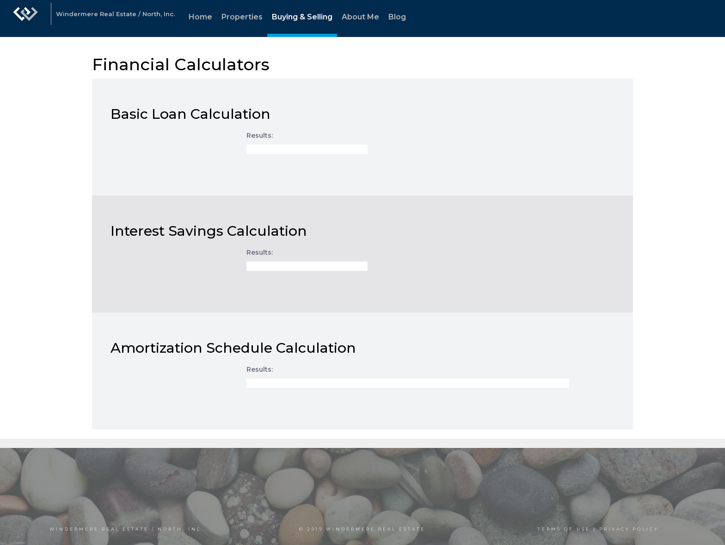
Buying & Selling (302, 16)
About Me (360, 16)
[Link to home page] (25, 18)
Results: (259, 135)
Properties (242, 16)
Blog (397, 16)
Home (200, 16)
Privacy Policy (628, 529)
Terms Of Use (564, 529)
